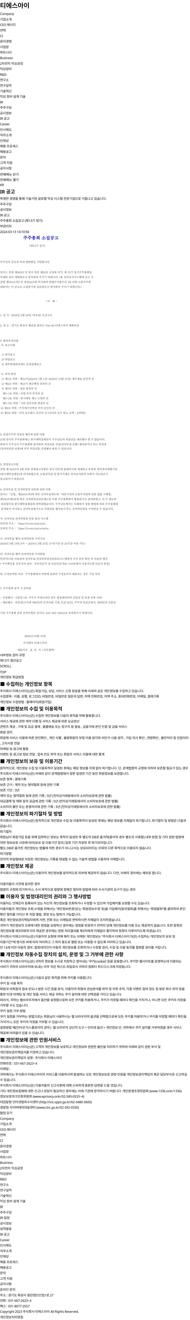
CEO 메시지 (8, 25)
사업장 (4, 47)
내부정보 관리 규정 (12, 655)
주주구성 (6, 107)
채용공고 (6, 152)
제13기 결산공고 (11, 660)
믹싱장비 (6, 69)
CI (1, 36)
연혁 (3, 30)
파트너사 (6, 52)
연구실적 (6, 85)
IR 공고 (5, 118)
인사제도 (6, 130)
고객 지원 (6, 163)
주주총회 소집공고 (29, 238)
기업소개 (6, 19)
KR (2, 185)
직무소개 (6, 135)
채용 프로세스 (9, 146)
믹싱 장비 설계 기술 (13, 96)
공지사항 (6, 168)
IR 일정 (5, 1218)
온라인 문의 (7, 1289)
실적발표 (6, 1229)
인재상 (4, 141)
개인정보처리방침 (11, 1317)
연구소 (4, 80)
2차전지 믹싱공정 (11, 63)
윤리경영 (6, 41)
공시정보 (6, 113)
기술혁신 (6, 91)
